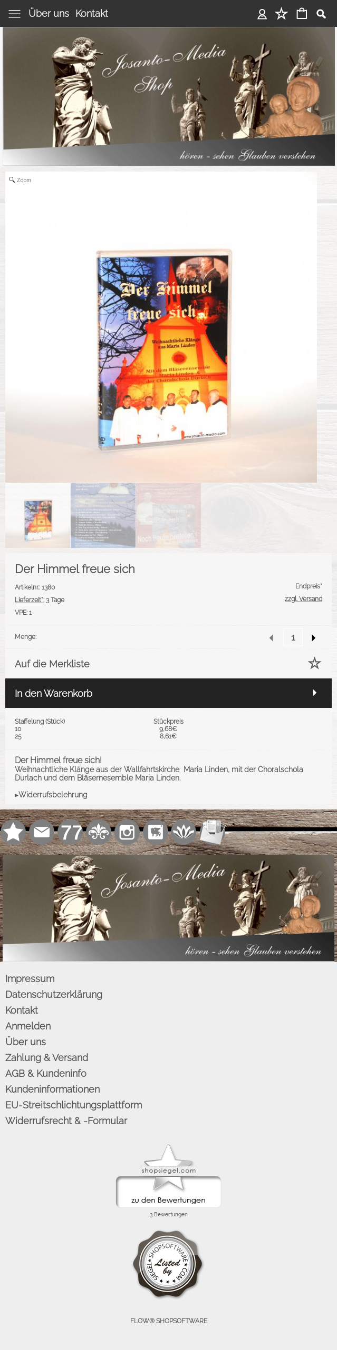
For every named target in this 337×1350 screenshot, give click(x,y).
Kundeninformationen (52, 1089)
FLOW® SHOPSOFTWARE (168, 1321)
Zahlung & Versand (46, 1057)
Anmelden (262, 13)
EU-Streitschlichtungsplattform (73, 1105)
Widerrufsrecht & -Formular (66, 1120)
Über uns (48, 13)
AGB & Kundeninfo (45, 1073)
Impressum (29, 978)
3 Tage (39, 600)
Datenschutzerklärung (53, 994)
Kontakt (91, 13)
